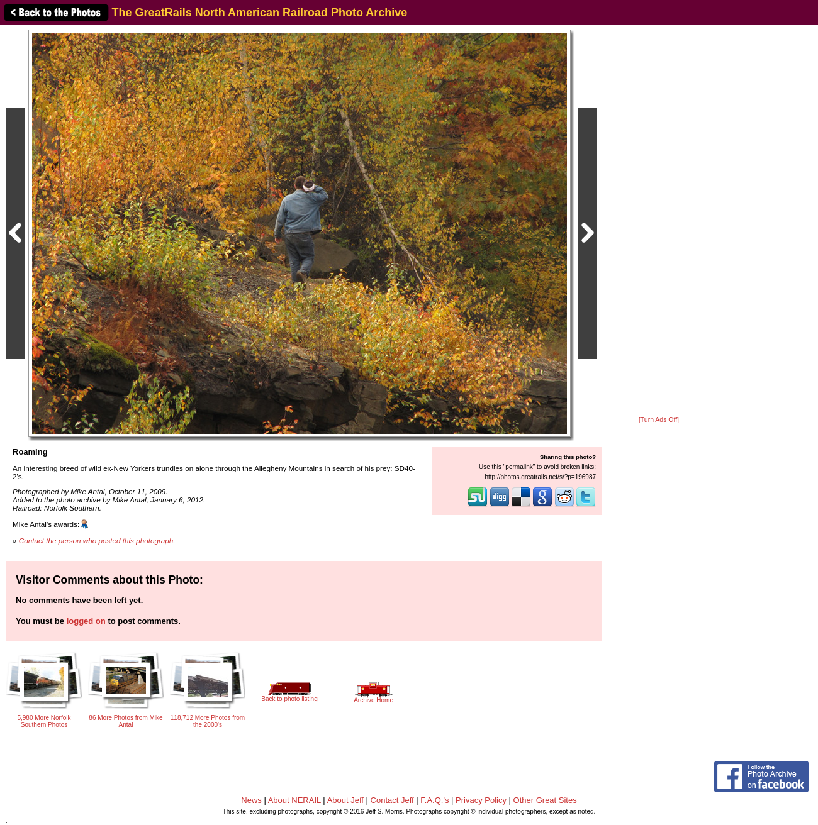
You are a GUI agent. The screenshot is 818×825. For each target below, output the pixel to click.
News (251, 800)
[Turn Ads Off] (659, 419)
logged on (86, 621)
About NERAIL (294, 800)
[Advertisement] (658, 221)
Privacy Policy (481, 800)
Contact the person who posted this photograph (96, 540)
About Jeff (345, 800)
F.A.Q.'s (434, 800)
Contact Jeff (392, 800)
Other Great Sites (545, 800)
